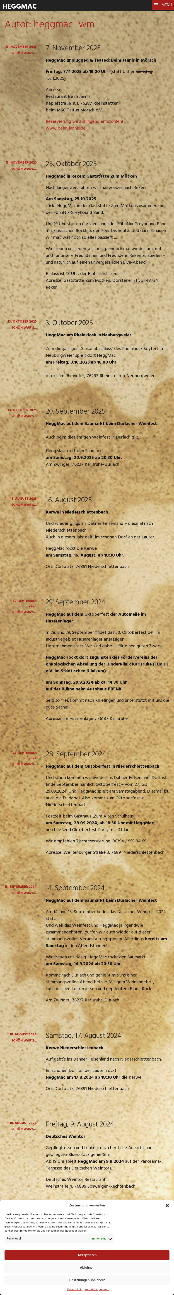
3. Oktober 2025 (69, 323)
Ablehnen (87, 1268)
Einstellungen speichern (87, 1280)
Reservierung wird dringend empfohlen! (84, 121)
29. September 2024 (75, 602)
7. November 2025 (73, 48)
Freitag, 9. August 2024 (80, 1124)
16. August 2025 (69, 500)
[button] (167, 1205)
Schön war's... (24, 53)
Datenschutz (74, 1290)
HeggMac (19, 6)
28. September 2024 (76, 754)
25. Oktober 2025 (71, 164)
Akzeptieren (87, 1255)
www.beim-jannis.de (66, 128)
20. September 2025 (76, 411)
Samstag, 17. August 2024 (83, 1036)
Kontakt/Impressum (97, 1290)
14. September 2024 (75, 888)
